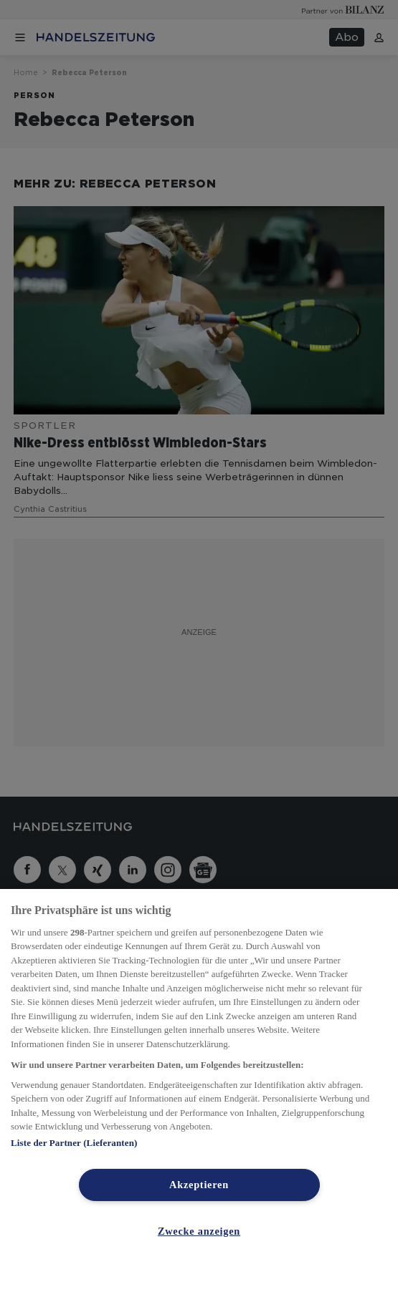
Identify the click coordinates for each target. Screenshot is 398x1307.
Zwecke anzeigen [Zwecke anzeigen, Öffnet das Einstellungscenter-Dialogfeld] (199, 1231)
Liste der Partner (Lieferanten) (74, 1142)
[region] (199, 1098)
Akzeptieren (199, 1184)
